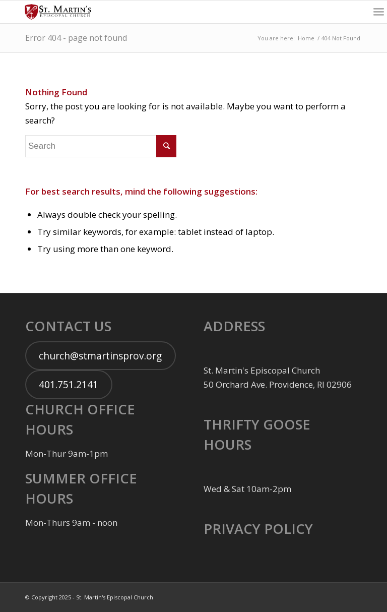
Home (306, 38)
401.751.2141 (68, 384)
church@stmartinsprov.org (100, 355)
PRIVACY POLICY (258, 528)
